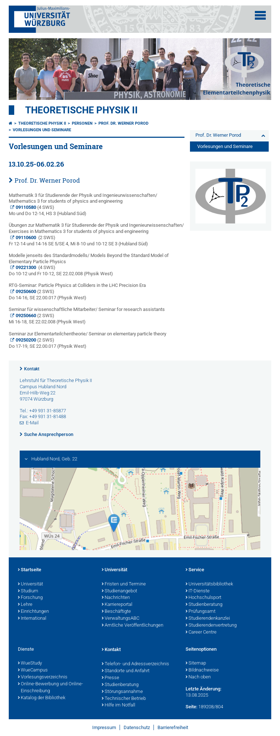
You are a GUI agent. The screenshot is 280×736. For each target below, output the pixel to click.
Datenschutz (137, 727)
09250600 (26, 291)
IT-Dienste (198, 591)
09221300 (26, 267)
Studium (28, 591)
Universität (30, 584)
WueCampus (33, 670)
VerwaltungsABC (120, 618)
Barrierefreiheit (173, 727)
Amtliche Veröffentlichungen (132, 625)
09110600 (26, 237)
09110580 (26, 207)
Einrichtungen (33, 611)
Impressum (104, 727)
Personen (82, 123)
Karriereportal (117, 604)
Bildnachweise (202, 670)
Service (195, 570)
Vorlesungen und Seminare (42, 130)
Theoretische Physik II (81, 110)
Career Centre (201, 632)
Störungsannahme (122, 692)
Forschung (30, 598)
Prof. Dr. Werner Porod (123, 123)
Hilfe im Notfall (118, 705)
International (32, 618)
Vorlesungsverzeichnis (42, 677)
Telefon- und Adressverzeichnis (135, 664)
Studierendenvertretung (211, 625)
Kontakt (31, 368)
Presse (110, 678)
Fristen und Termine (124, 584)
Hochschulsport (203, 598)
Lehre (25, 604)
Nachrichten (116, 598)
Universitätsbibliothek (209, 584)
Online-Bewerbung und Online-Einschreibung (50, 687)
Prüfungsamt (200, 611)
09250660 (26, 315)
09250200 (26, 340)
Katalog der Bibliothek (41, 698)
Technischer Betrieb (124, 699)
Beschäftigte (116, 611)
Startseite (29, 570)
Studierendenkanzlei (208, 618)
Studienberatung (204, 604)
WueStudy (30, 663)
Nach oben (198, 677)
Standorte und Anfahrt (125, 671)
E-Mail (32, 422)
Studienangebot (119, 591)
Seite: (191, 706)
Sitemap (196, 663)
